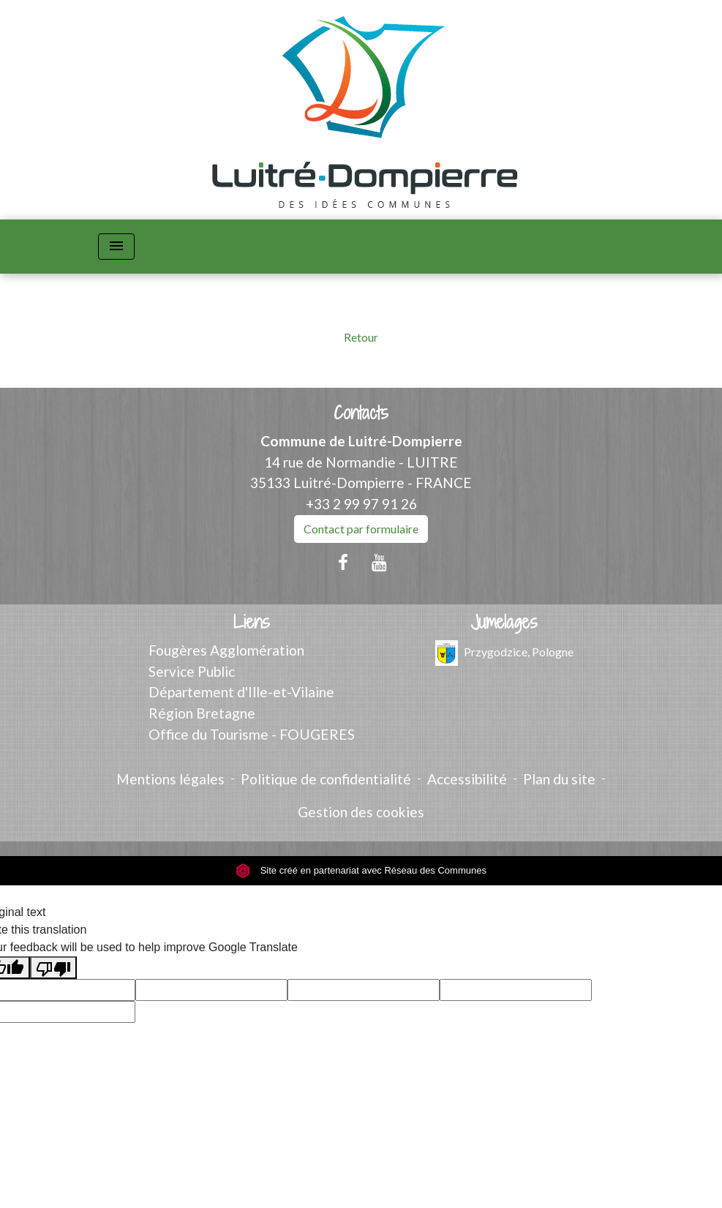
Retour (361, 337)
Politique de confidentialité (326, 778)
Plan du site (559, 778)
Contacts (361, 413)
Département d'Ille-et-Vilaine (241, 691)
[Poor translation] (53, 967)
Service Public (191, 671)
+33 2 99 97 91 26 (361, 503)
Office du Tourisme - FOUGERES (251, 734)
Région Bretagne (201, 713)
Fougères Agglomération (226, 650)
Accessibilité (467, 778)
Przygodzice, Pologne (504, 653)
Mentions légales (170, 778)
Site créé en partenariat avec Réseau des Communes (361, 870)
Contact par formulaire (361, 529)
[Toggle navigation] (116, 246)
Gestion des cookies (361, 811)
